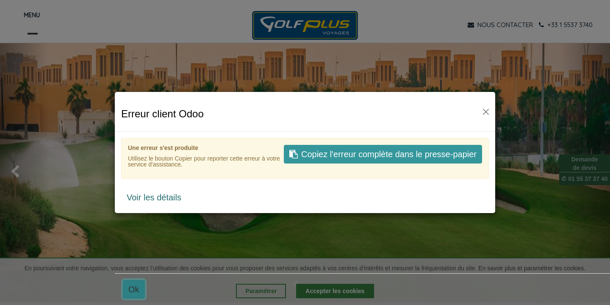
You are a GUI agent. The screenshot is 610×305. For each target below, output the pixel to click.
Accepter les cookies (334, 291)
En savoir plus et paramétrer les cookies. (531, 268)
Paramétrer (261, 291)
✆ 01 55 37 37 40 (584, 178)
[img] (24, 172)
